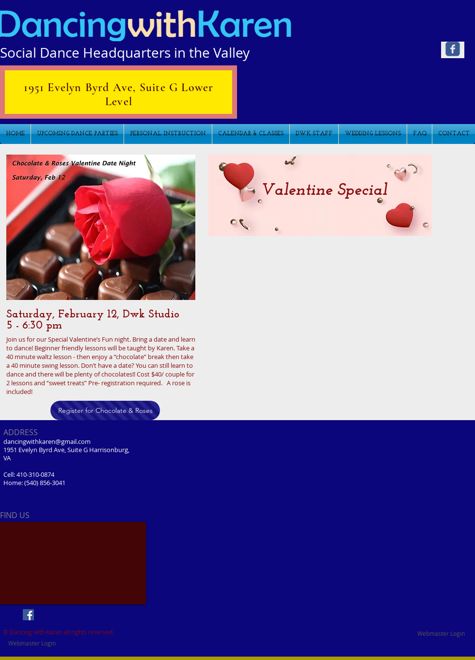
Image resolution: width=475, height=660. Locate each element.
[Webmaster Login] (441, 633)
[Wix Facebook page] (452, 49)
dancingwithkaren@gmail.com (47, 441)
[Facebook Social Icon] (28, 614)
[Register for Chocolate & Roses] (105, 410)
